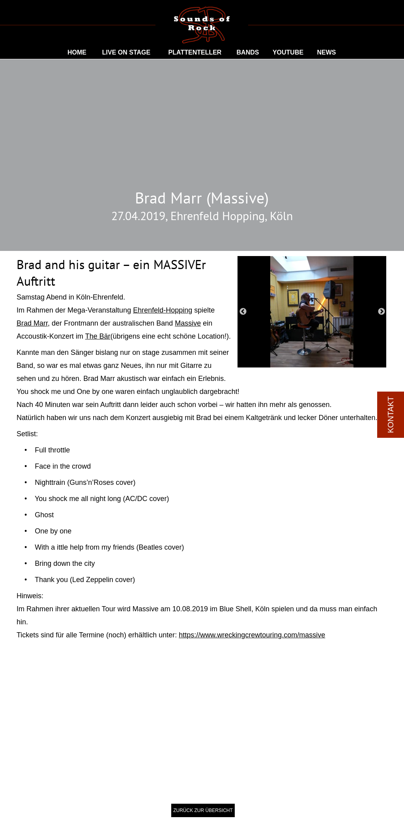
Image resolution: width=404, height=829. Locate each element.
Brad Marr (32, 323)
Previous (243, 312)
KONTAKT (390, 414)
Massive (188, 323)
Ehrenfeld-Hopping (162, 310)
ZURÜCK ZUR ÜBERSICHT (203, 810)
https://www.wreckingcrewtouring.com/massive (252, 635)
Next (381, 312)
